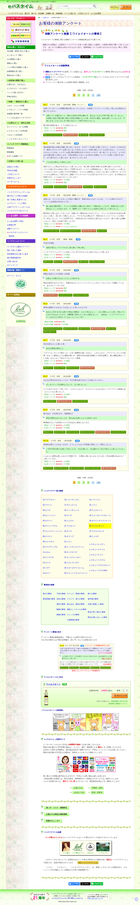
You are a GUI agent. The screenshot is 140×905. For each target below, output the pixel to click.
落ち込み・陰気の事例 (75, 604)
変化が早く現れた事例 (96, 612)
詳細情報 (59, 13)
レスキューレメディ (97, 135)
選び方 (27, 13)
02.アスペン (48, 468)
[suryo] (125, 690)
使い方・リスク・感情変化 (56, 808)
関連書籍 (10, 152)
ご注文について (83, 13)
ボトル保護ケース (15, 156)
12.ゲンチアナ (84, 328)
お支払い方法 (79, 792)
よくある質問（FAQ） (16, 221)
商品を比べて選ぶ (14, 75)
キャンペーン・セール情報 (17, 127)
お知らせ (46, 17)
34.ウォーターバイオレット (100, 515)
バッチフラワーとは (15, 13)
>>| (98, 95)
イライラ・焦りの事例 (75, 599)
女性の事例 (61, 599)
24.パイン (68, 542)
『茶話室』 (11, 236)
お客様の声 (11, 225)
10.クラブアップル (70, 328)
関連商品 (10, 148)
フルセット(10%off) (14, 135)
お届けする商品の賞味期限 (56, 814)
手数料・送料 (97, 788)
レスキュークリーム (97, 549)
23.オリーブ (88, 187)
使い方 (33, 13)
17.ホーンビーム (60, 187)
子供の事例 (61, 594)
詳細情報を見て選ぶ (15, 71)
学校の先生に (12, 96)
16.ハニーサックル (71, 500)
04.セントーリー (49, 515)
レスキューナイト (65, 295)
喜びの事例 (47, 594)
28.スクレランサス (87, 432)
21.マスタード (69, 526)
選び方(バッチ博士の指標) (17, 196)
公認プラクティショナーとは (18, 207)
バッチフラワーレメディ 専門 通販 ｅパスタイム (67, 898)
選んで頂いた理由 (14, 250)
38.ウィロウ (83, 261)
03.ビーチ (46, 510)
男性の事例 (61, 604)
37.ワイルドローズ (96, 531)
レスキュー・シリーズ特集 (17, 110)
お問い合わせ (12, 261)
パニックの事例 (73, 615)
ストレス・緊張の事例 (75, 594)
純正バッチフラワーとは (88, 862)
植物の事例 (61, 615)
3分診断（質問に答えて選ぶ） (19, 51)
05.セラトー (48, 187)
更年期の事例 (93, 599)
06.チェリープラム (50, 526)
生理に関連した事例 (95, 604)
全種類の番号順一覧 (15, 114)
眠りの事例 (92, 594)
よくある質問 (96, 13)
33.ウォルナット (100, 187)
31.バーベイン (94, 500)
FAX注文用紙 (12, 170)
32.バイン (93, 505)
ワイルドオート (53, 684)
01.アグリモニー (49, 500)
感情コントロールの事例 (76, 609)
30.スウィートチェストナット (76, 573)
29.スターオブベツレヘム (74, 568)
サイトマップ (12, 265)
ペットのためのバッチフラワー (19, 118)
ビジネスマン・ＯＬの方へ (17, 88)
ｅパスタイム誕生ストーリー (18, 247)
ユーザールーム (13, 182)
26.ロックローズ (70, 552)
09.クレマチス (48, 542)
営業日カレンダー (14, 178)
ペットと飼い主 (70, 13)
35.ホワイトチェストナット (70, 231)
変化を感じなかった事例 (97, 617)
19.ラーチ (68, 515)
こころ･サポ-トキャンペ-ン (17, 139)
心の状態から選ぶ (14, 59)
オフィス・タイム (14, 276)
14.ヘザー (46, 568)
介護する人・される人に (16, 84)
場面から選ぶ (12, 63)
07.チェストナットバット (53, 328)
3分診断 (41, 13)
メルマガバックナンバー (17, 232)
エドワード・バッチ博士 (16, 203)
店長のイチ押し (13, 167)
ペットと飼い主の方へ (15, 92)
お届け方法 (78, 788)
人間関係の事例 (73, 620)
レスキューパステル (97, 261)
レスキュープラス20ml (98, 570)
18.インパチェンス (76, 468)
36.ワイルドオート (96, 526)
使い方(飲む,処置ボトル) (16, 200)
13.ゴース (58, 261)
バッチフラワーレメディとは (18, 192)
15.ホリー (46, 573)
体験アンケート (13, 229)
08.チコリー (48, 261)
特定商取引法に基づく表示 (17, 254)
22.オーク (68, 531)
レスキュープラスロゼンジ (99, 565)
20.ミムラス (83, 135)
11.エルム (46, 552)
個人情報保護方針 (14, 258)
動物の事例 (61, 609)
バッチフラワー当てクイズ (17, 211)
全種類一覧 (50, 13)
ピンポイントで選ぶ (15, 55)
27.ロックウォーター (51, 231)
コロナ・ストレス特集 (15, 106)
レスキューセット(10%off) (17, 131)
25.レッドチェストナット (53, 135)
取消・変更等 (97, 792)
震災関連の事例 (49, 599)
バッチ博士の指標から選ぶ (17, 67)
